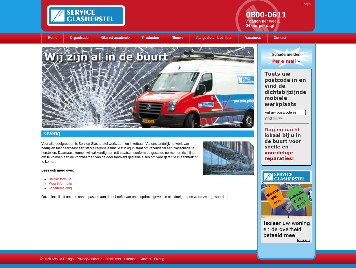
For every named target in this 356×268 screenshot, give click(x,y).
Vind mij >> (273, 118)
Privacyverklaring (89, 259)
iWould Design (63, 259)
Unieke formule (59, 179)
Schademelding (60, 188)
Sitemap (130, 259)
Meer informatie (60, 184)
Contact (145, 259)
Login (306, 4)
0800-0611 (266, 14)
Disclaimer (113, 259)
